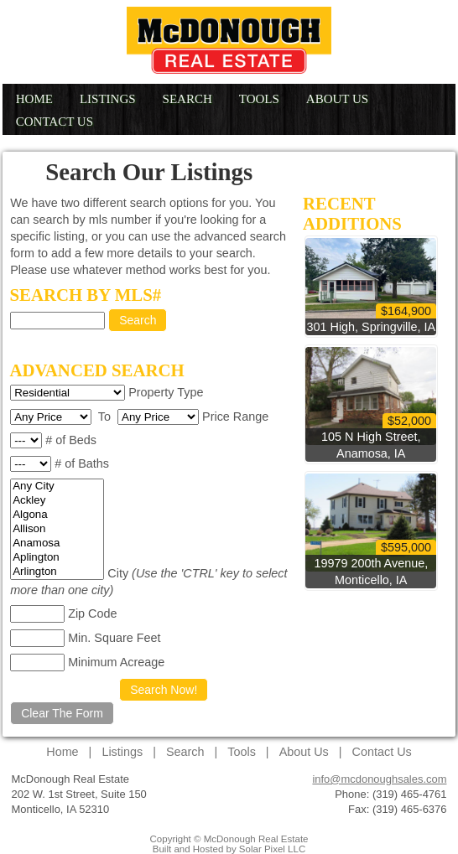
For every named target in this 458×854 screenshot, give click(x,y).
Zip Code (92, 613)
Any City (57, 486)
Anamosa (57, 543)
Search (187, 99)
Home (34, 99)
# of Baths (82, 463)
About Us (337, 99)
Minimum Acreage (116, 662)
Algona (57, 515)
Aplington (57, 558)
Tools (259, 99)
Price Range (235, 416)
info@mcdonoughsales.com (379, 779)
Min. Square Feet (114, 637)
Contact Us (54, 121)
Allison (57, 529)
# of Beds (70, 440)
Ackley (57, 501)
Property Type (165, 392)
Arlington (57, 572)
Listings (108, 99)
